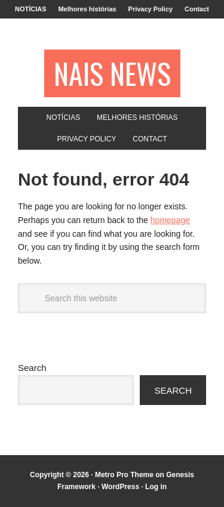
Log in (156, 487)
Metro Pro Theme (124, 475)
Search (32, 368)
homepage (170, 220)
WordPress (120, 487)
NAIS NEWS (112, 73)
